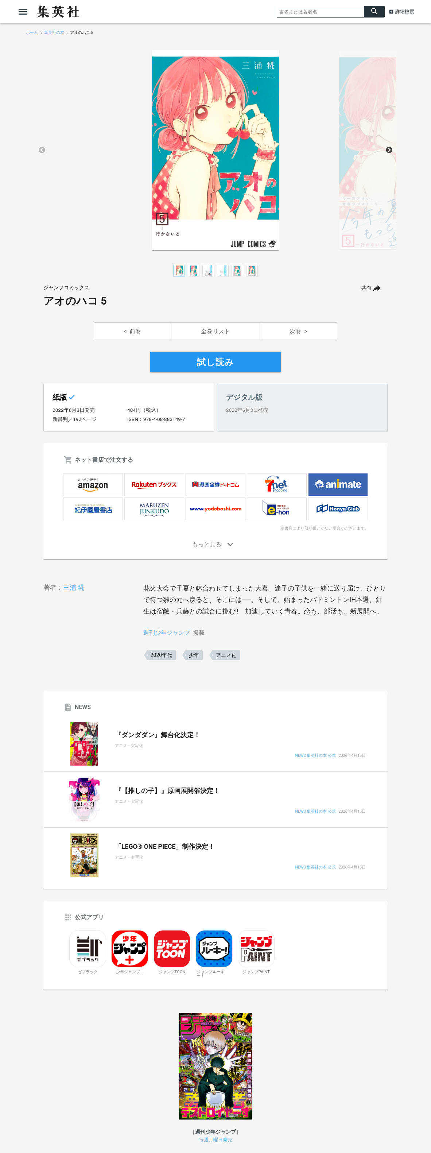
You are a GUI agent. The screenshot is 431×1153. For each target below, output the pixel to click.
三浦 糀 (73, 587)
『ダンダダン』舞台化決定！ (157, 735)
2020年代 (161, 655)
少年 (194, 655)
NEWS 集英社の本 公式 (315, 756)
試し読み (215, 362)
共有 (366, 288)
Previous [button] (42, 150)
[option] (215, 150)
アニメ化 (226, 655)
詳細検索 (404, 11)
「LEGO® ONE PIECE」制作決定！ (165, 846)
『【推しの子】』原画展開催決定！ (167, 790)
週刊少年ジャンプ (166, 632)
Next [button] (389, 150)
